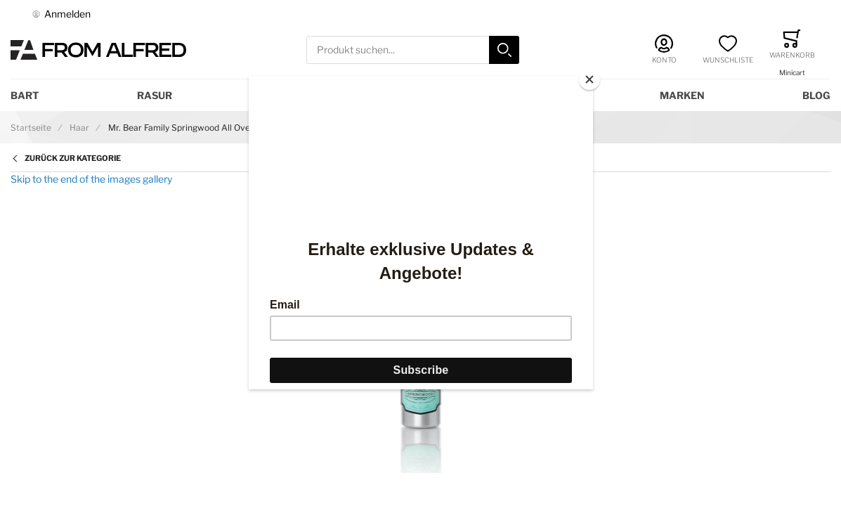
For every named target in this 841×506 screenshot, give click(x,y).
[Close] (589, 79)
